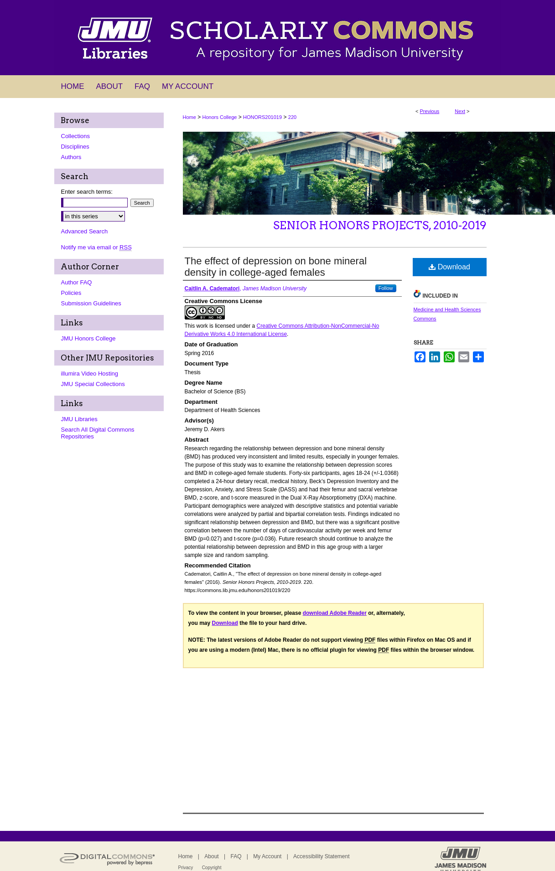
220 (292, 117)
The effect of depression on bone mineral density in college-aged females (276, 266)
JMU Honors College (88, 338)
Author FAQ (76, 282)
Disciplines (75, 146)
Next (460, 111)
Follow (386, 288)
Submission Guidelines (91, 303)
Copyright (212, 867)
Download (449, 267)
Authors (71, 157)
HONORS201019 (262, 117)
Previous (430, 111)
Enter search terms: (87, 191)
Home (189, 117)
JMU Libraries (79, 419)
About (211, 856)
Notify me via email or (96, 247)
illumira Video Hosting (90, 373)
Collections (75, 136)
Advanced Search (84, 231)
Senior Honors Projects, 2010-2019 (380, 225)
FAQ (235, 856)
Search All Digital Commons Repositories (98, 433)
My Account (267, 856)
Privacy (185, 867)
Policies (71, 292)
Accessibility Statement (321, 856)
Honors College (219, 117)
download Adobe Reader (335, 613)
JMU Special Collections (93, 384)
